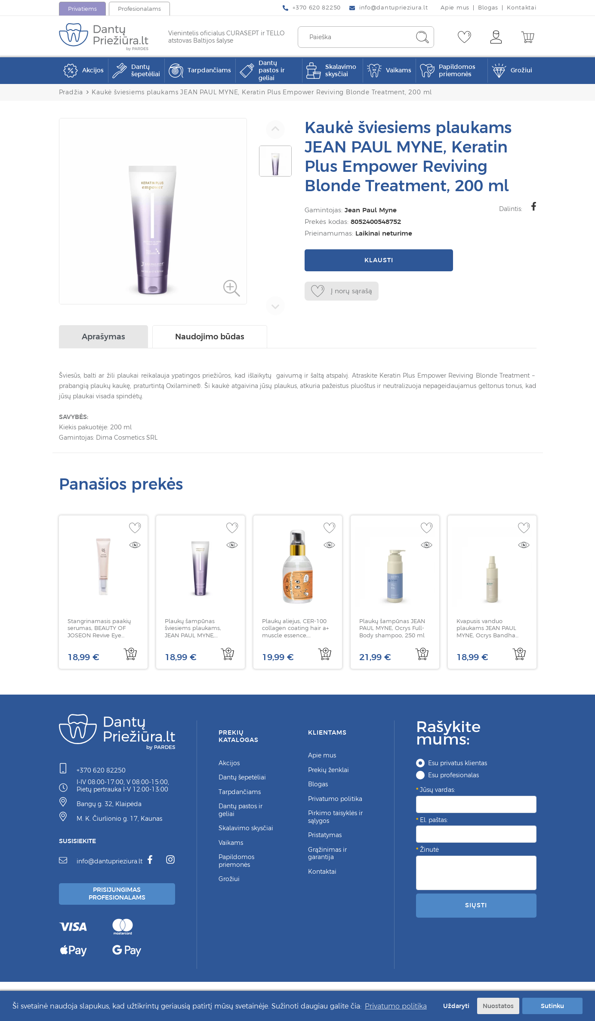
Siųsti (476, 907)
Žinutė (429, 851)
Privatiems (82, 9)
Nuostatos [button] (498, 1005)
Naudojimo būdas (209, 338)
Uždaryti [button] (454, 1005)
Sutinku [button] (552, 1005)
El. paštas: (434, 822)
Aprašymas (103, 338)
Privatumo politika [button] (396, 1005)
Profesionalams (139, 9)
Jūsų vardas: (437, 791)
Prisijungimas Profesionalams (117, 897)
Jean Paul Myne (369, 210)
